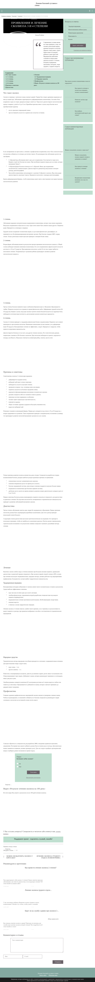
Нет (20, 767)
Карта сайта (43, 975)
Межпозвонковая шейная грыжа (77, 29)
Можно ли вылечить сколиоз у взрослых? (77, 150)
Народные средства (41, 79)
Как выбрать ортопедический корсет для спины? (83, 113)
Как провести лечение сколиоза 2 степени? (81, 167)
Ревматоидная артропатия (75, 33)
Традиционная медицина (43, 77)
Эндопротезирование (74, 26)
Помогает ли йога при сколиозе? (81, 100)
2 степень (9, 79)
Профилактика (38, 81)
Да (20, 763)
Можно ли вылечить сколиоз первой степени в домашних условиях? (82, 157)
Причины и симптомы (12, 85)
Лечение (37, 74)
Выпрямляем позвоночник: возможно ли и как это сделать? (82, 180)
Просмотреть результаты (33, 777)
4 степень (9, 83)
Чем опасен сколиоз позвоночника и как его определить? (77, 82)
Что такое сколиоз (10, 74)
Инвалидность (72, 36)
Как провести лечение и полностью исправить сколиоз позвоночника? (82, 90)
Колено (70, 39)
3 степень (9, 81)
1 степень (9, 77)
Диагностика (9, 87)
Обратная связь (53, 975)
